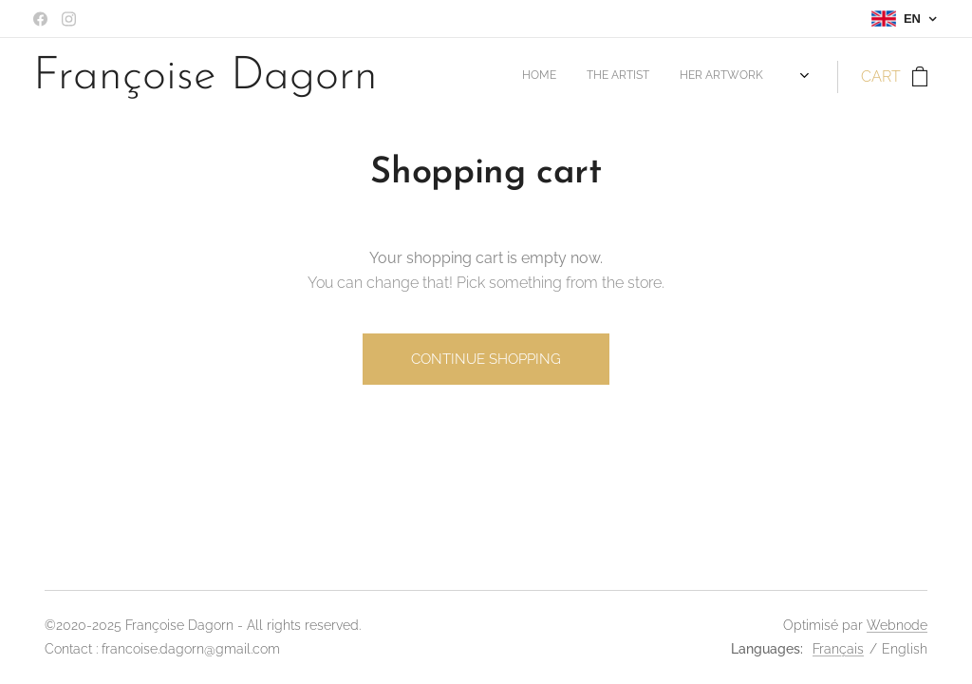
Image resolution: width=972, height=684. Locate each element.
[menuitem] (687, 77)
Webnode (897, 625)
